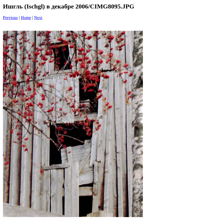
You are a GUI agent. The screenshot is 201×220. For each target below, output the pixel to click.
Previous (10, 17)
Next (38, 17)
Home (26, 17)
